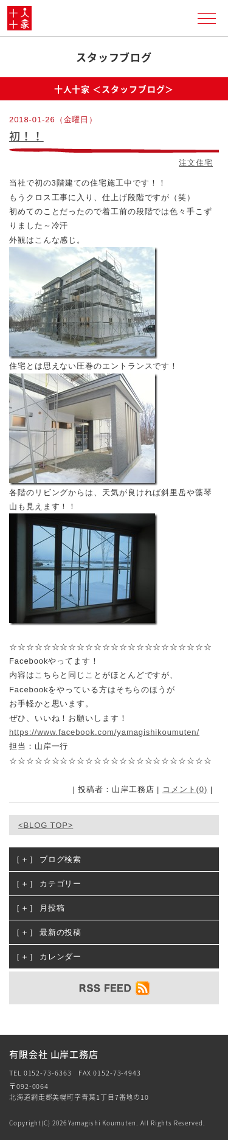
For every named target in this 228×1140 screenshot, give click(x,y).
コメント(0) (184, 789)
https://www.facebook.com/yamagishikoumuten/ (104, 732)
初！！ (26, 136)
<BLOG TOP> (45, 825)
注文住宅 (196, 162)
